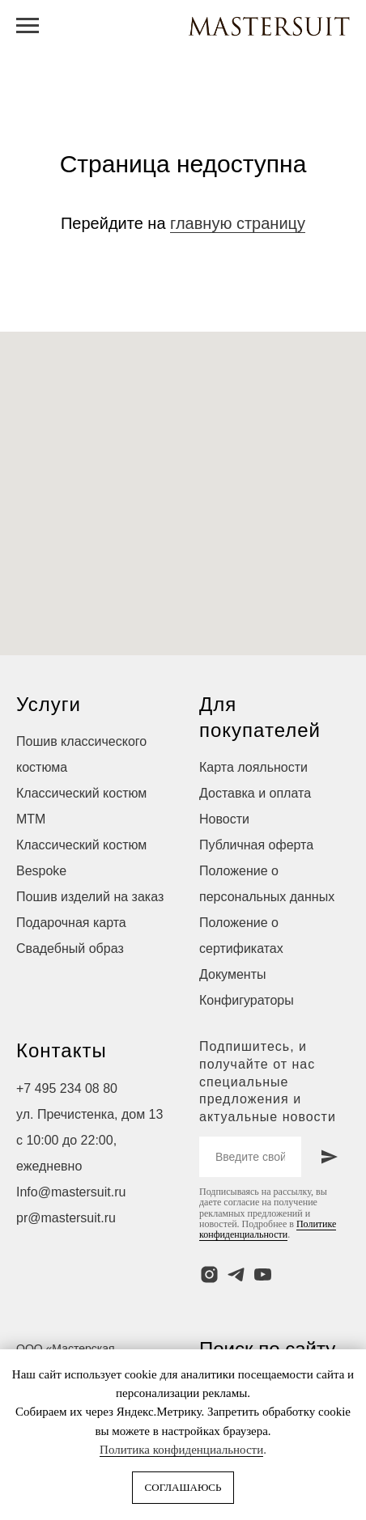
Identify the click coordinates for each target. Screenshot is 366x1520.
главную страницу (237, 223)
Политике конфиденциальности (267, 1229)
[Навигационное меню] (27, 26)
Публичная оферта (256, 845)
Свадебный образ (70, 948)
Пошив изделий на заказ (90, 897)
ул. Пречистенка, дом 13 (89, 1114)
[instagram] (209, 1274)
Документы (232, 974)
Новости (224, 819)
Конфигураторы (246, 1000)
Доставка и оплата (255, 793)
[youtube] (263, 1274)
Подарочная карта (71, 922)
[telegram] (236, 1274)
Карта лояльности (253, 767)
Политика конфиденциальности (181, 1449)
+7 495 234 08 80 (66, 1088)
